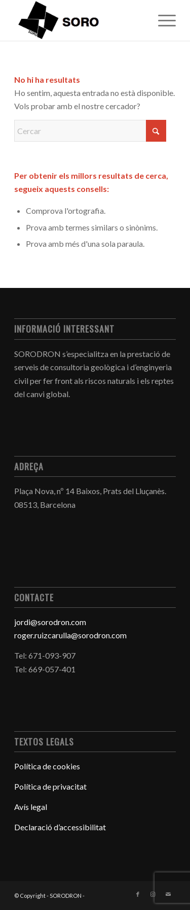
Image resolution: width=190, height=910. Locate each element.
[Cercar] (90, 131)
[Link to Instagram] (153, 894)
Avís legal (31, 806)
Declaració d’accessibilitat (60, 827)
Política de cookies (47, 766)
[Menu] (162, 20)
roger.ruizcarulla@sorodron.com (70, 635)
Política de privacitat (50, 786)
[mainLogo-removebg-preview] (78, 20)
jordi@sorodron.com (50, 622)
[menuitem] (162, 20)
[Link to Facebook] (137, 894)
